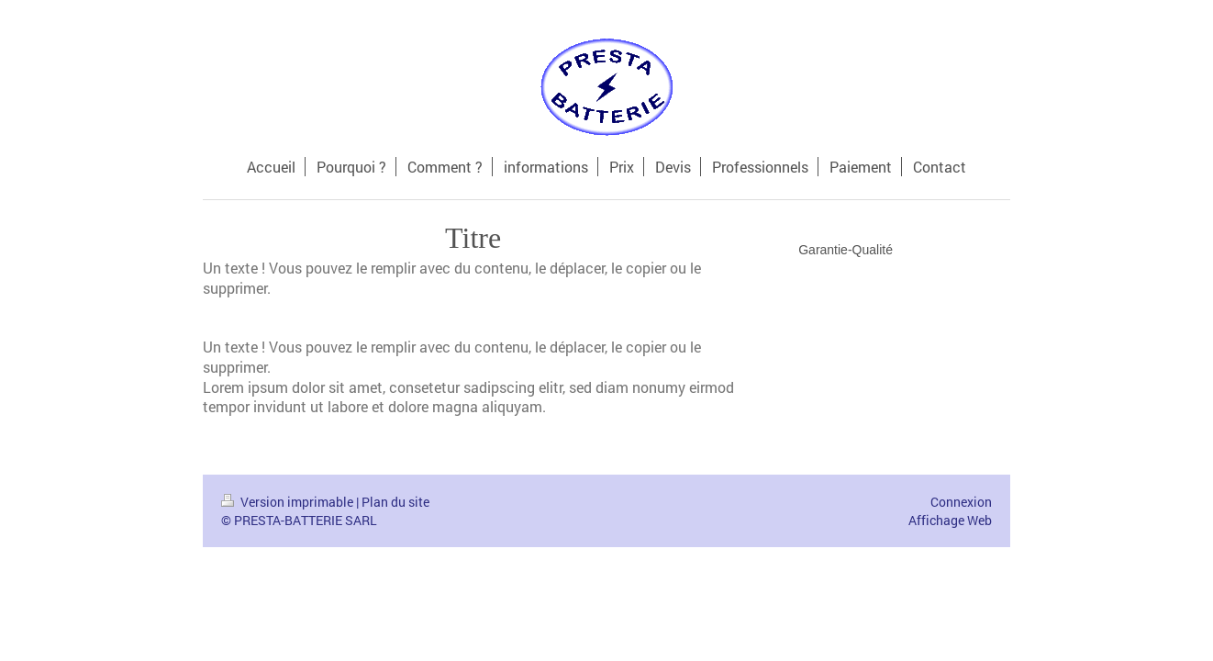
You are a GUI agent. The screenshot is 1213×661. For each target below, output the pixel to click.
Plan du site (395, 501)
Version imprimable (288, 501)
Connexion (961, 501)
